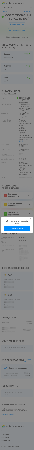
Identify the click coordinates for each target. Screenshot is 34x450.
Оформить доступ (17, 229)
